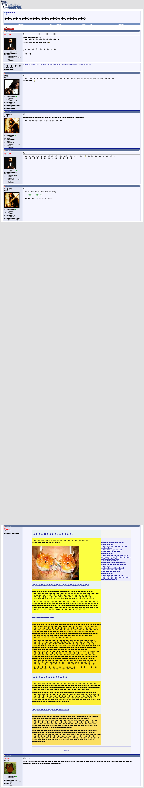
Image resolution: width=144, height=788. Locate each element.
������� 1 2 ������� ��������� (52, 534)
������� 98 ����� (43, 617)
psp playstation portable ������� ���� (116, 557)
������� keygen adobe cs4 (111, 550)
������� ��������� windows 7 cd (50, 710)
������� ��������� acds (113, 562)
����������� (21, 24)
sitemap (66, 750)
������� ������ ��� (112, 575)
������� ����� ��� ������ (50, 677)
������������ (121, 24)
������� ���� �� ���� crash (114, 555)
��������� (87, 24)
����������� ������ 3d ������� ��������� (60, 585)
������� (10, 12)
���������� (55, 24)
